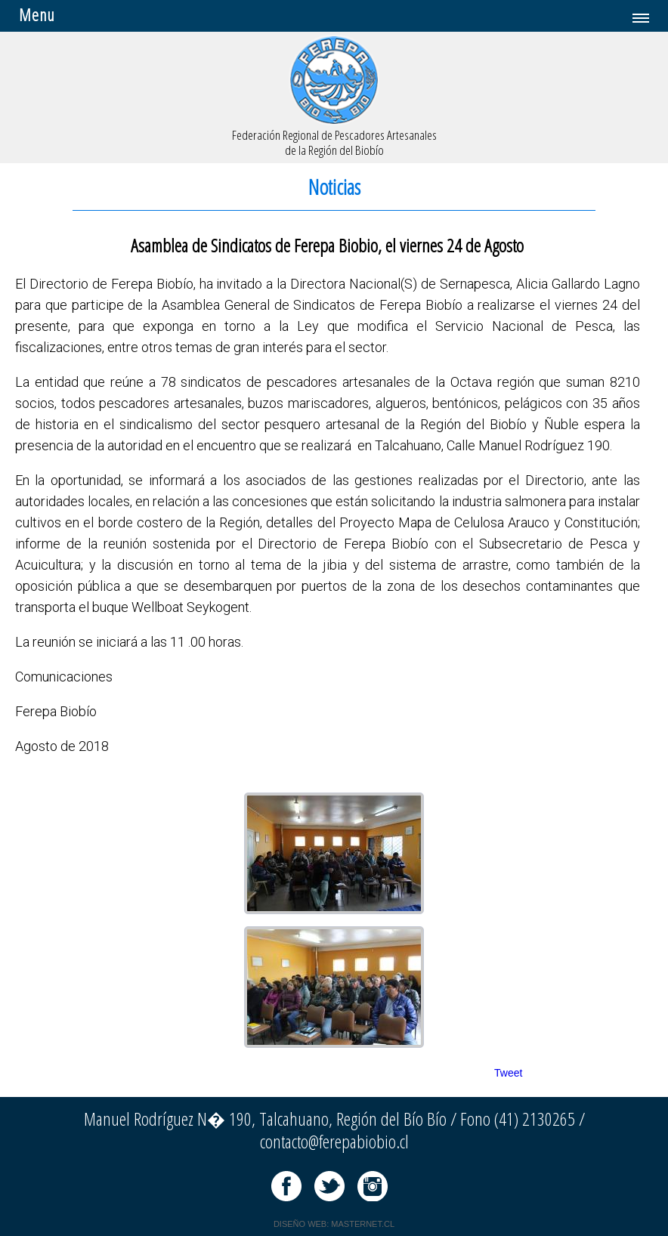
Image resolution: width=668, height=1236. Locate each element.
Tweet (508, 1073)
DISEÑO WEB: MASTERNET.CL (334, 1223)
